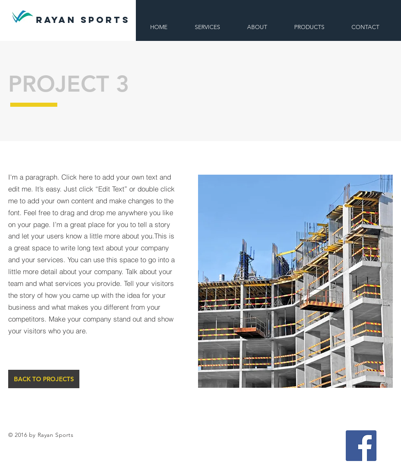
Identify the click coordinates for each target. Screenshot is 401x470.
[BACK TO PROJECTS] (43, 379)
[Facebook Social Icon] (361, 445)
